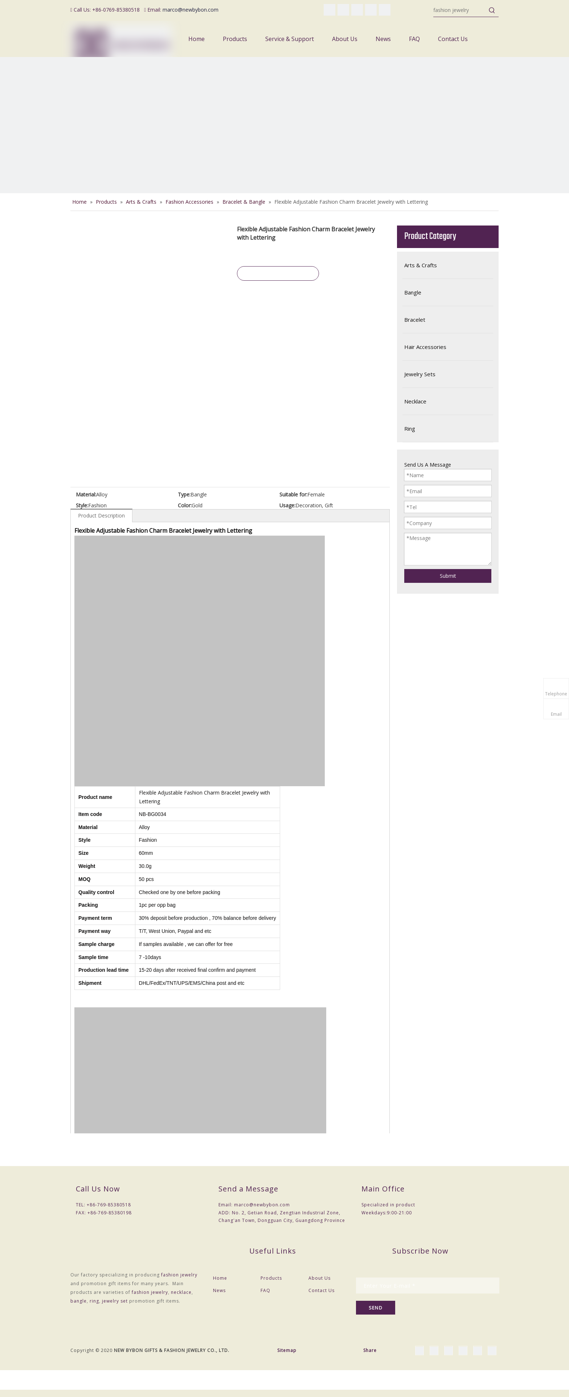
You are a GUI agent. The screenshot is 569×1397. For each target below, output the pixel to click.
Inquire (278, 273)
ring (94, 1301)
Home (220, 1278)
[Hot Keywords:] (492, 10)
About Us (319, 1278)
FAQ (265, 1290)
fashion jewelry (179, 1275)
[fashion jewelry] (459, 10)
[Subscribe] (375, 1308)
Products (271, 1278)
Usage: (287, 505)
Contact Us (321, 1290)
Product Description (101, 515)
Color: (185, 505)
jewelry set (115, 1301)
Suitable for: (293, 494)
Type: (184, 494)
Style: (82, 505)
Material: (86, 494)
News (219, 1290)
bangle (78, 1301)
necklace (181, 1292)
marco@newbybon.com (190, 9)
